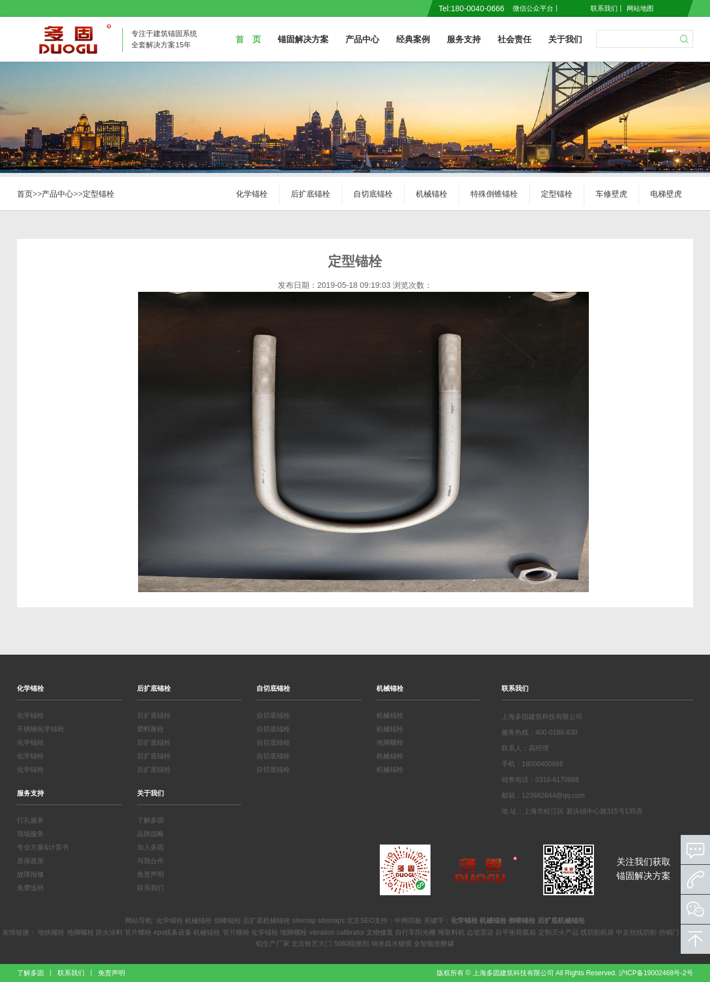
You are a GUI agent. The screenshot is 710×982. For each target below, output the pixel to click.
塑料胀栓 (150, 729)
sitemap (304, 921)
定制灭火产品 (558, 932)
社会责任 (514, 39)
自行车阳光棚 (415, 932)
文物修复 (379, 932)
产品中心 (362, 39)
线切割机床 (597, 932)
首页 (25, 193)
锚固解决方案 (303, 39)
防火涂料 (109, 932)
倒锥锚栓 (227, 921)
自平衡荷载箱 (515, 932)
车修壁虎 (611, 193)
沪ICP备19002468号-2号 (656, 973)
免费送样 (30, 888)
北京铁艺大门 (311, 944)
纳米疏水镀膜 (391, 944)
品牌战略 (150, 834)
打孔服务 (30, 820)
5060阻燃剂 (352, 944)
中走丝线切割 (636, 932)
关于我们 (565, 39)
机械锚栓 (431, 193)
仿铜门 (669, 932)
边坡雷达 (480, 932)
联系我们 (604, 8)
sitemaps (331, 921)
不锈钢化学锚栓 (40, 729)
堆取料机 (451, 932)
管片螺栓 (138, 932)
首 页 (248, 39)
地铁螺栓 (51, 932)
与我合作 (150, 861)
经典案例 (413, 39)
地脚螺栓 (389, 743)
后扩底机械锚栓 (266, 921)
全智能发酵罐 (434, 944)
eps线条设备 (173, 932)
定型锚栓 (98, 193)
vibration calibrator (337, 932)
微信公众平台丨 (536, 8)
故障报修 (30, 874)
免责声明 (150, 874)
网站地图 (640, 8)
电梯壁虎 (666, 193)
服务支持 (464, 39)
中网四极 (407, 921)
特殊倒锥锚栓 (494, 193)
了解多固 (150, 820)
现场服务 (30, 834)
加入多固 (150, 847)
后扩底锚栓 (310, 193)
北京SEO (360, 921)
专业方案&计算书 (43, 847)
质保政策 (30, 861)
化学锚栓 (252, 193)
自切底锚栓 (373, 193)
